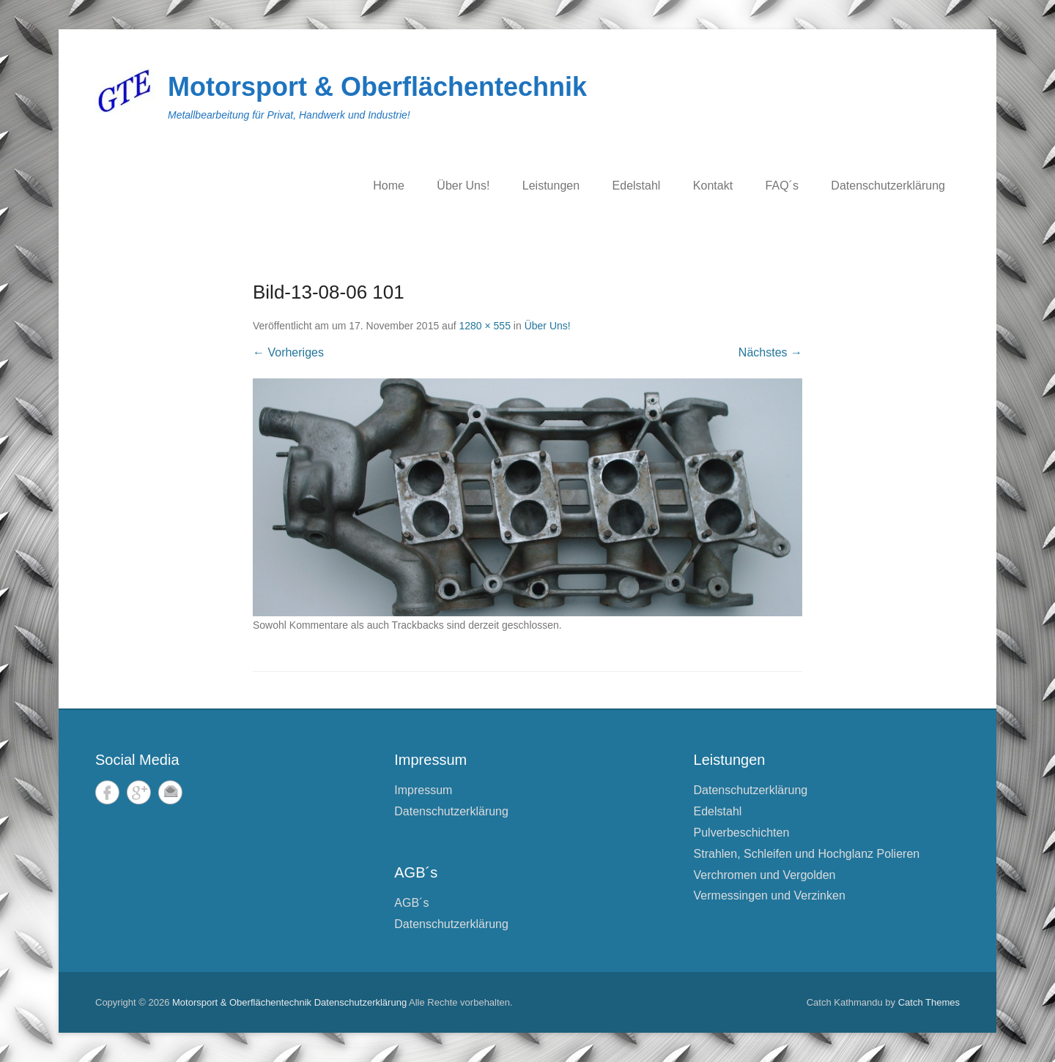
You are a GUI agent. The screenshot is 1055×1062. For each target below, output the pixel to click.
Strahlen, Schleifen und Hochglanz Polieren (807, 854)
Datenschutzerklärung (888, 185)
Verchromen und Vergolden (765, 875)
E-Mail (170, 792)
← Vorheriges (288, 352)
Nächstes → (770, 352)
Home (388, 185)
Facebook (107, 792)
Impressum (423, 790)
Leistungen (551, 185)
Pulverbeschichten (742, 832)
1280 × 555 (484, 326)
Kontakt (713, 185)
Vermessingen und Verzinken (769, 895)
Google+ (139, 792)
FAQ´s (782, 185)
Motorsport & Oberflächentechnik (377, 87)
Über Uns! (463, 185)
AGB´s (411, 903)
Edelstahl (636, 185)
